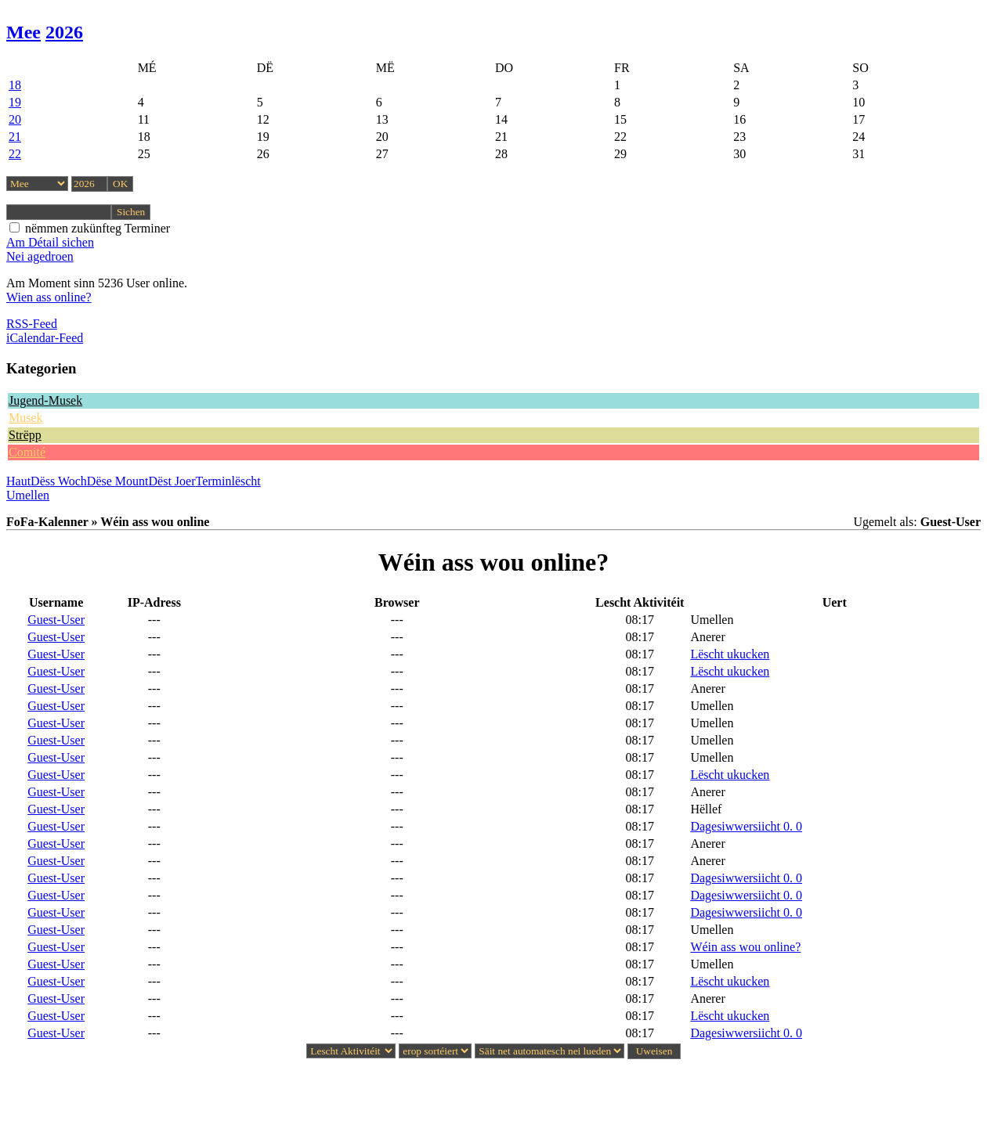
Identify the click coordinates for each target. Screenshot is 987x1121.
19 (15, 102)
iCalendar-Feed (44, 337)
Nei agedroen (40, 256)
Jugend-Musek (45, 400)
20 (15, 119)
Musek (26, 417)
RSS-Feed (31, 323)
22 (15, 153)
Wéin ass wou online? (745, 946)
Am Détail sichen (50, 242)
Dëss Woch (59, 481)
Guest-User (56, 619)
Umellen (27, 495)
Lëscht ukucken (729, 654)
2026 (64, 32)
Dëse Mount (118, 481)
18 (15, 85)
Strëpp (25, 435)
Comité (27, 452)
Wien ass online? (49, 297)
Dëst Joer (172, 481)
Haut (18, 481)
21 (15, 136)
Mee (23, 32)
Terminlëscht (228, 481)
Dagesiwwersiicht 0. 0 (746, 826)
